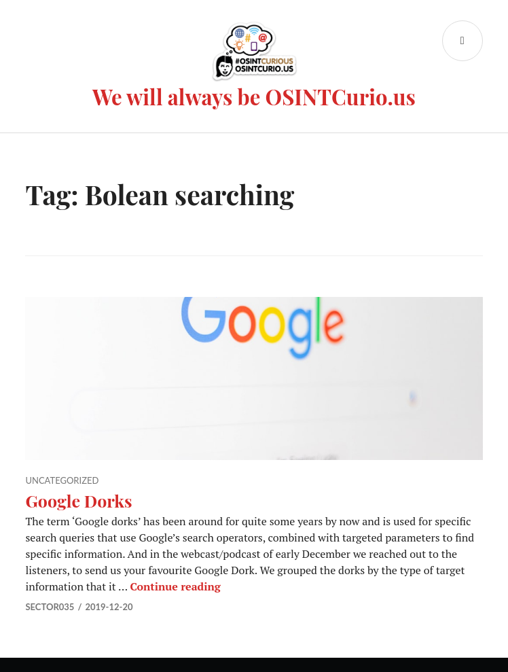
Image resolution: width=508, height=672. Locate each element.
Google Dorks (78, 500)
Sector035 (49, 606)
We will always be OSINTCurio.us (254, 96)
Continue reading (175, 586)
